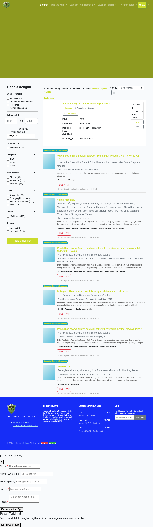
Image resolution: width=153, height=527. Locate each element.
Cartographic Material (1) (21, 198)
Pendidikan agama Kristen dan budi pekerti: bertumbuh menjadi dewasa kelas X (99, 329)
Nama (4, 466)
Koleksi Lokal (16, 98)
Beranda (44, 4)
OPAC (142, 5)
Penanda (80, 108)
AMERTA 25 (63, 366)
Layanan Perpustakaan (81, 4)
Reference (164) (17, 180)
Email (7, 481)
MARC (137, 122)
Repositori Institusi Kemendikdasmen (76, 189)
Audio (12, 162)
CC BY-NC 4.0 (94, 189)
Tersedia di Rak (17, 148)
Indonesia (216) (17, 231)
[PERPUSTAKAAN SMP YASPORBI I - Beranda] (6, 5)
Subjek (4, 489)
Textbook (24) (16, 183)
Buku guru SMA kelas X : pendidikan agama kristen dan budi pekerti (93, 291)
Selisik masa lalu (66, 199)
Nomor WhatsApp (10, 473)
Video (12, 165)
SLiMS (26, 443)
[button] (148, 5)
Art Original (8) (17, 195)
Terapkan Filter (22, 241)
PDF (12, 159)
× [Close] (2, 461)
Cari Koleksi (140, 417)
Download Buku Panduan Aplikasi (25, 426)
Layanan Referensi (107, 4)
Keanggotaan (128, 4)
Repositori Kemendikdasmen (18, 106)
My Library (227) (17, 216)
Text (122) (14, 204)
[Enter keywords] (124, 417)
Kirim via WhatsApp (11, 509)
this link (59, 419)
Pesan (4, 501)
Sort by (113, 88)
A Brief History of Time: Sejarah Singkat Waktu (86, 103)
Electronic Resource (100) (22, 201)
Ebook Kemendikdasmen (21, 101)
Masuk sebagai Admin (21, 422)
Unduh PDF (64, 185)
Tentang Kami (58, 4)
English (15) (15, 228)
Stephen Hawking (70, 114)
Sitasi (137, 127)
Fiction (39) (15, 177)
